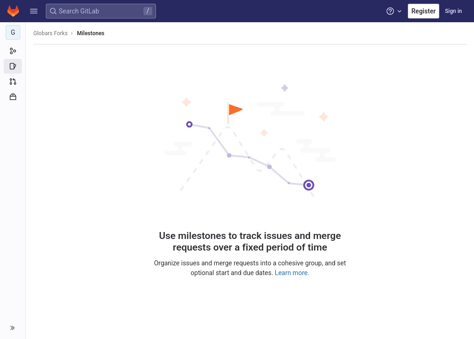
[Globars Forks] (13, 32)
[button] (33, 11)
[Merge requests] (13, 81)
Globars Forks (50, 33)
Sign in (453, 11)
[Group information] (13, 51)
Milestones (90, 33)
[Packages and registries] (13, 96)
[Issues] (13, 66)
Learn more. (292, 272)
